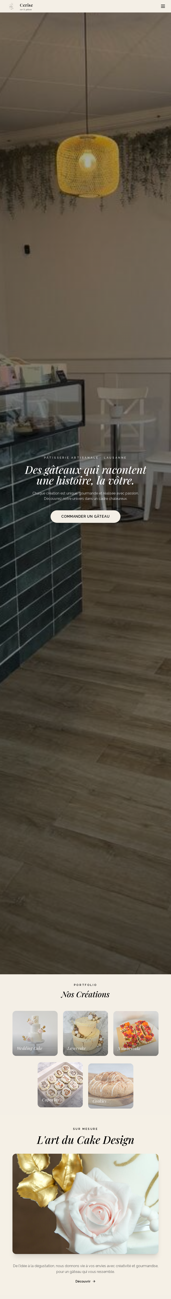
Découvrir (85, 1287)
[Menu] (163, 6)
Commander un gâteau (85, 516)
